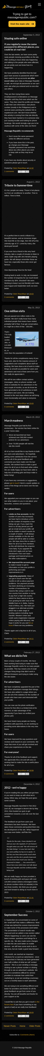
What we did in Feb (15, 655)
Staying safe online (15, 38)
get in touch (14, 483)
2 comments (9, 1016)
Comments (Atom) (27, 1035)
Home (22, 1026)
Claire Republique (20, 168)
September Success (16, 914)
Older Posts (34, 1026)
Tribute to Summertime (18, 185)
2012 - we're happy (15, 787)
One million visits (14, 311)
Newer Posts (10, 1026)
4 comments (9, 642)
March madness (13, 420)
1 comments (9, 171)
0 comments (9, 297)
